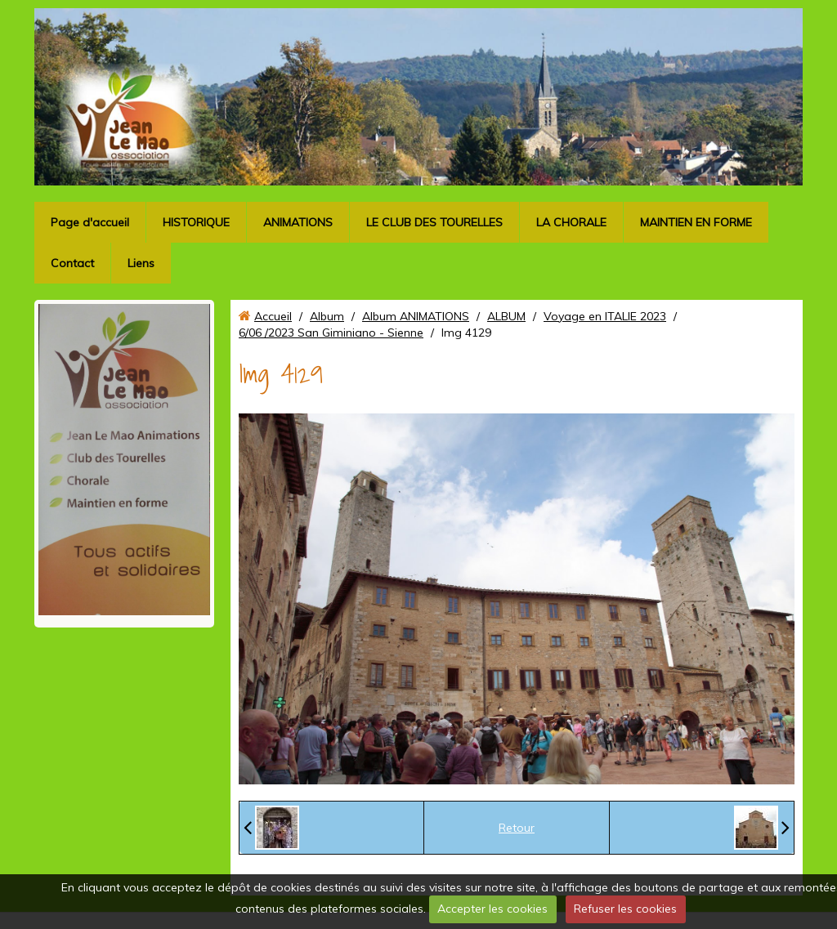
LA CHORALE (571, 222)
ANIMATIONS (298, 222)
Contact (72, 263)
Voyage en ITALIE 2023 (605, 316)
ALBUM (506, 316)
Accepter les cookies (492, 908)
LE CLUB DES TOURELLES (434, 222)
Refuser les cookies (625, 908)
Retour (517, 827)
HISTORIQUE (196, 222)
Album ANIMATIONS (415, 316)
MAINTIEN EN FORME (696, 222)
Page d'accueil (90, 222)
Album (327, 316)
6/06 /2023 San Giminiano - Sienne (331, 332)
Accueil (273, 316)
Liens (141, 263)
